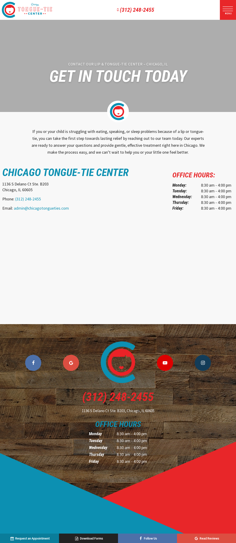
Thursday (96, 454)
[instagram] (203, 363)
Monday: (179, 185)
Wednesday (98, 447)
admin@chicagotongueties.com (41, 208)
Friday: (177, 208)
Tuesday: (179, 190)
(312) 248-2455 (134, 10)
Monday (95, 433)
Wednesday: (182, 196)
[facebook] (33, 363)
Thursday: (180, 202)
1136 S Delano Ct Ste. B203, (118, 410)
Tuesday (95, 440)
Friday (94, 461)
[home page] (27, 10)
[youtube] (165, 363)
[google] (71, 363)
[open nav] (228, 10)
